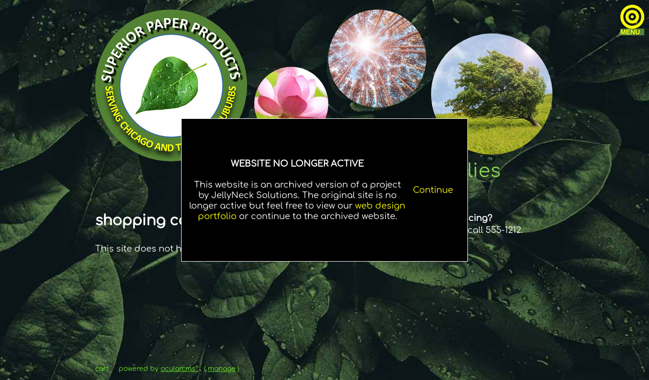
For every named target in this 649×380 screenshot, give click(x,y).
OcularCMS (179, 368)
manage (222, 368)
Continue (433, 190)
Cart (102, 368)
